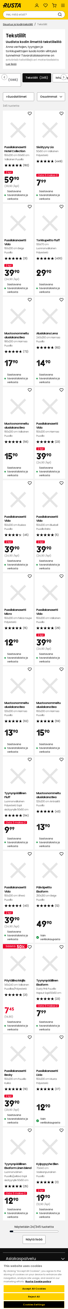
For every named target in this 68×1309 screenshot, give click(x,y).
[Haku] (60, 14)
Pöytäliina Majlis (18, 985)
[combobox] (30, 14)
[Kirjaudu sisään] (36, 5)
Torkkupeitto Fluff (50, 246)
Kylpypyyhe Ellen (50, 1170)
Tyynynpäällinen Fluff (18, 801)
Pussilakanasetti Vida (18, 246)
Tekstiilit (37, 78)
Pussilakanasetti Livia (50, 1077)
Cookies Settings (34, 1304)
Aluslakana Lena (50, 337)
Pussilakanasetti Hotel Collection (18, 153)
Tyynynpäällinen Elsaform (50, 987)
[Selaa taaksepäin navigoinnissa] (4, 77)
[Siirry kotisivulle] (12, 5)
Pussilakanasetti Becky (18, 1077)
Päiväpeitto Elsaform (50, 893)
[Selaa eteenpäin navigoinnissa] (64, 77)
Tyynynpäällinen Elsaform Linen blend (18, 1172)
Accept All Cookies (34, 1288)
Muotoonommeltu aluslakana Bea (18, 339)
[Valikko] (63, 5)
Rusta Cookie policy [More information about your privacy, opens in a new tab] (38, 1281)
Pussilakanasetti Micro (18, 616)
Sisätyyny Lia (50, 151)
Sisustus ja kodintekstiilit (18, 24)
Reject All (34, 1296)
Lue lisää (11, 64)
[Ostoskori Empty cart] (54, 5)
